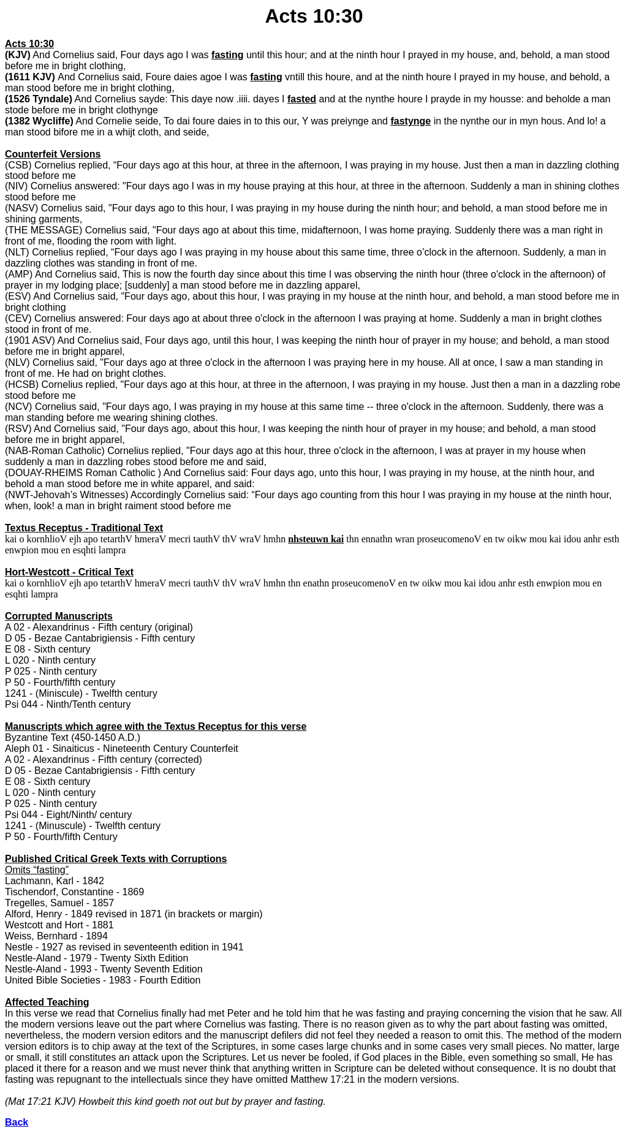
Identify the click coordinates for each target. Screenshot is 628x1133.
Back (16, 1122)
